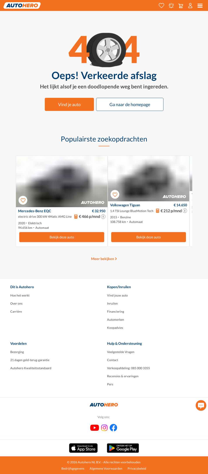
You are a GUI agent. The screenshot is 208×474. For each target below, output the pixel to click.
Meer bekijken (102, 259)
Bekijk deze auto (62, 237)
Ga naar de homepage (129, 104)
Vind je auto (69, 104)
